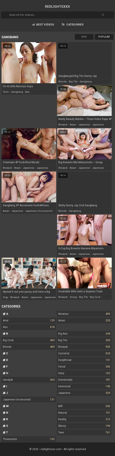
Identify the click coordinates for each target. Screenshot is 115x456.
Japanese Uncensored (29, 399)
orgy (5, 297)
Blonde (29, 346)
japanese (84, 124)
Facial (84, 366)
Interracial (84, 386)
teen (6, 91)
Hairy (84, 373)
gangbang (17, 91)
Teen (84, 432)
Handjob (29, 379)
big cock (95, 297)
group (73, 297)
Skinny (84, 425)
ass (27, 91)
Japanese (84, 392)
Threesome (29, 439)
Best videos (43, 24)
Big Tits (84, 340)
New (84, 36)
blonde (62, 81)
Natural (84, 412)
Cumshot (84, 353)
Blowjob (84, 346)
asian (73, 124)
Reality (84, 419)
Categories (72, 24)
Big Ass (84, 333)
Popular (104, 36)
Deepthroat (84, 360)
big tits (73, 81)
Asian (84, 320)
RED (57, 7)
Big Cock (29, 340)
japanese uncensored (38, 211)
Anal (29, 320)
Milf (84, 406)
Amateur (84, 313)
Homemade (84, 379)
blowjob (63, 124)
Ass (29, 327)
